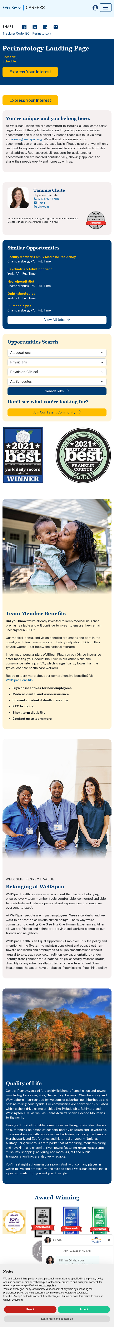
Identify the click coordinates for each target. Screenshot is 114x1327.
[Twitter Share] (34, 26)
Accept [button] (84, 1309)
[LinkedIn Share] (45, 26)
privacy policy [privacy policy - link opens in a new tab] (95, 1278)
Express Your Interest (30, 71)
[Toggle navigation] (105, 7)
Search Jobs (57, 391)
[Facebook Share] (24, 26)
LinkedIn (41, 206)
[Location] (57, 353)
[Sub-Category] (57, 372)
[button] (108, 1271)
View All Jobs (57, 320)
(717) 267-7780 (46, 198)
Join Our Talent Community (57, 412)
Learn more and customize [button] (57, 1318)
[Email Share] (55, 26)
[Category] (57, 362)
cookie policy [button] (48, 1285)
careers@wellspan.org (26, 139)
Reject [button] (30, 1309)
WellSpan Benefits (19, 680)
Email (39, 202)
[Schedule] (57, 382)
